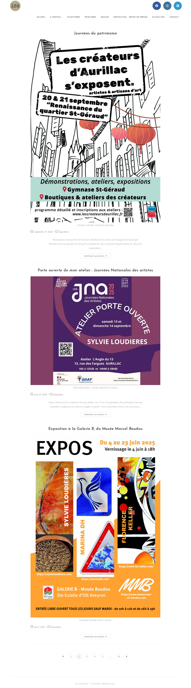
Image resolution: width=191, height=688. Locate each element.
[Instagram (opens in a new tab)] (167, 6)
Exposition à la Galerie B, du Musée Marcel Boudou (95, 429)
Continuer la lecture (97, 256)
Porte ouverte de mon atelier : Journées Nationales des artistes (95, 270)
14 (118, 656)
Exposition (64, 231)
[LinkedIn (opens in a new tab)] (178, 6)
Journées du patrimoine (95, 33)
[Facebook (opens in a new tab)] (157, 6)
